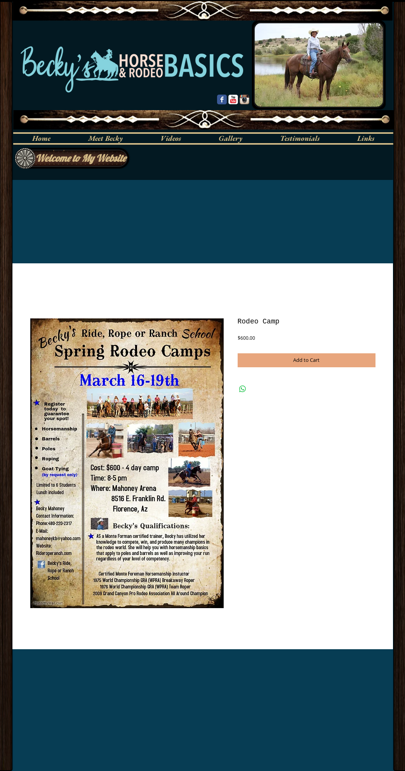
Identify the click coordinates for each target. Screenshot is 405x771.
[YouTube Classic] (233, 99)
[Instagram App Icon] (244, 99)
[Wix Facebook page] (222, 99)
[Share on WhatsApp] (242, 389)
